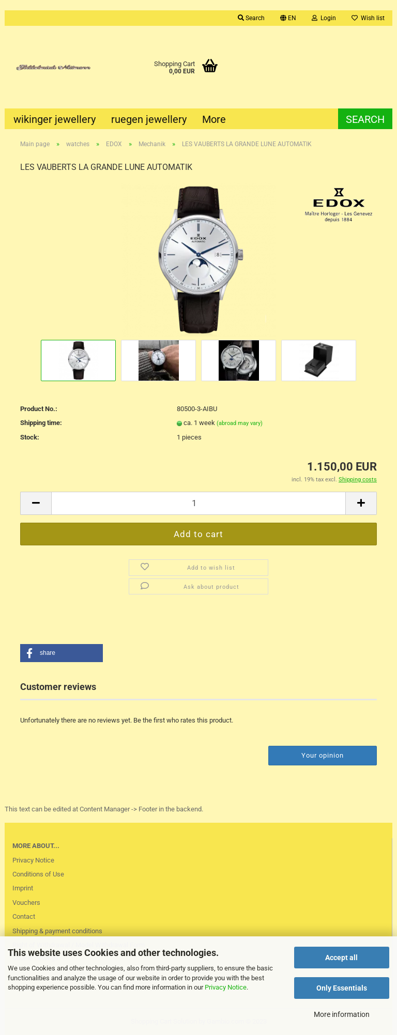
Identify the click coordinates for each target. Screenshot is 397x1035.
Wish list (368, 18)
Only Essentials (341, 988)
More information (342, 1014)
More (214, 119)
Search (251, 18)
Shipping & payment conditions (57, 931)
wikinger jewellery (54, 119)
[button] (61, 653)
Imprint (22, 888)
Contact (23, 916)
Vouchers (26, 902)
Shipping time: (41, 423)
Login (324, 18)
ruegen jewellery (149, 119)
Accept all (341, 957)
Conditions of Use (38, 874)
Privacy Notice (226, 987)
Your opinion (322, 755)
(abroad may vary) (240, 423)
